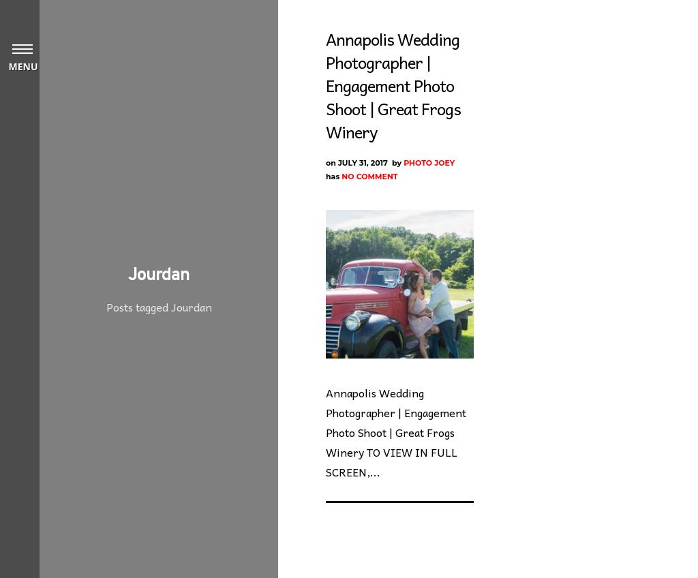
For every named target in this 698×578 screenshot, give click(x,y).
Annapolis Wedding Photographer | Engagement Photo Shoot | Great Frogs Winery (393, 85)
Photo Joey (429, 163)
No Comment (369, 176)
